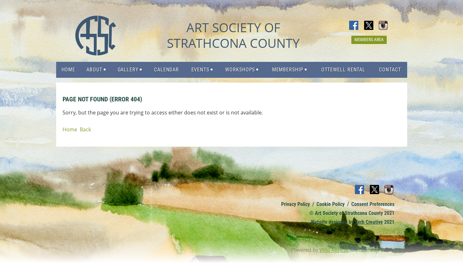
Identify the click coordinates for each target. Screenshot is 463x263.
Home (70, 129)
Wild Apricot (334, 249)
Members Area (369, 39)
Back (85, 129)
